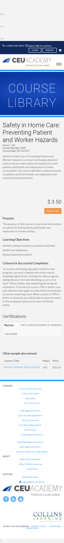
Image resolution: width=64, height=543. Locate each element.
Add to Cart (53, 210)
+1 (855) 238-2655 (14, 45)
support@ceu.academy (40, 45)
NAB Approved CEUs (30, 410)
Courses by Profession (30, 388)
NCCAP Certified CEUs (30, 425)
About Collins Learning (30, 464)
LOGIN (35, 50)
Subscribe (30, 398)
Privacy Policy (39, 526)
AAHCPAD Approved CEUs (30, 442)
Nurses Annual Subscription (22, 367)
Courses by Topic (30, 393)
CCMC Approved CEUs (32, 434)
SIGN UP (49, 50)
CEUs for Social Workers (30, 415)
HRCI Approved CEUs (30, 447)
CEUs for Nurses (30, 420)
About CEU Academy (30, 459)
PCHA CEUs (30, 430)
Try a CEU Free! (32, 403)
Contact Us (31, 469)
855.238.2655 (30, 477)
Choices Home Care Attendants (32, 451)
